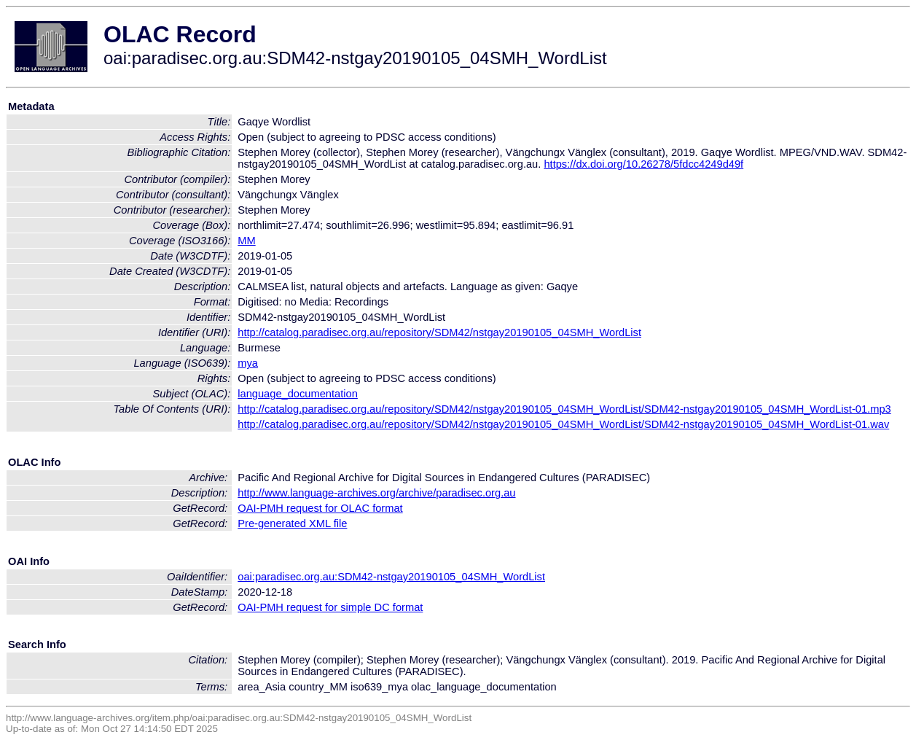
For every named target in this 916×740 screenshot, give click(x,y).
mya (248, 363)
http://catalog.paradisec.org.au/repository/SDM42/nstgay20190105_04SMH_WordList (439, 332)
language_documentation (298, 394)
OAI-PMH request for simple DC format (330, 607)
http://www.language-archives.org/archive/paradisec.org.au (376, 493)
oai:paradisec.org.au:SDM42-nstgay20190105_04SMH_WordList (391, 577)
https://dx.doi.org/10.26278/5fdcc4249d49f (643, 164)
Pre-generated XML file (292, 523)
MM (246, 240)
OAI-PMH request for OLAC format (320, 508)
